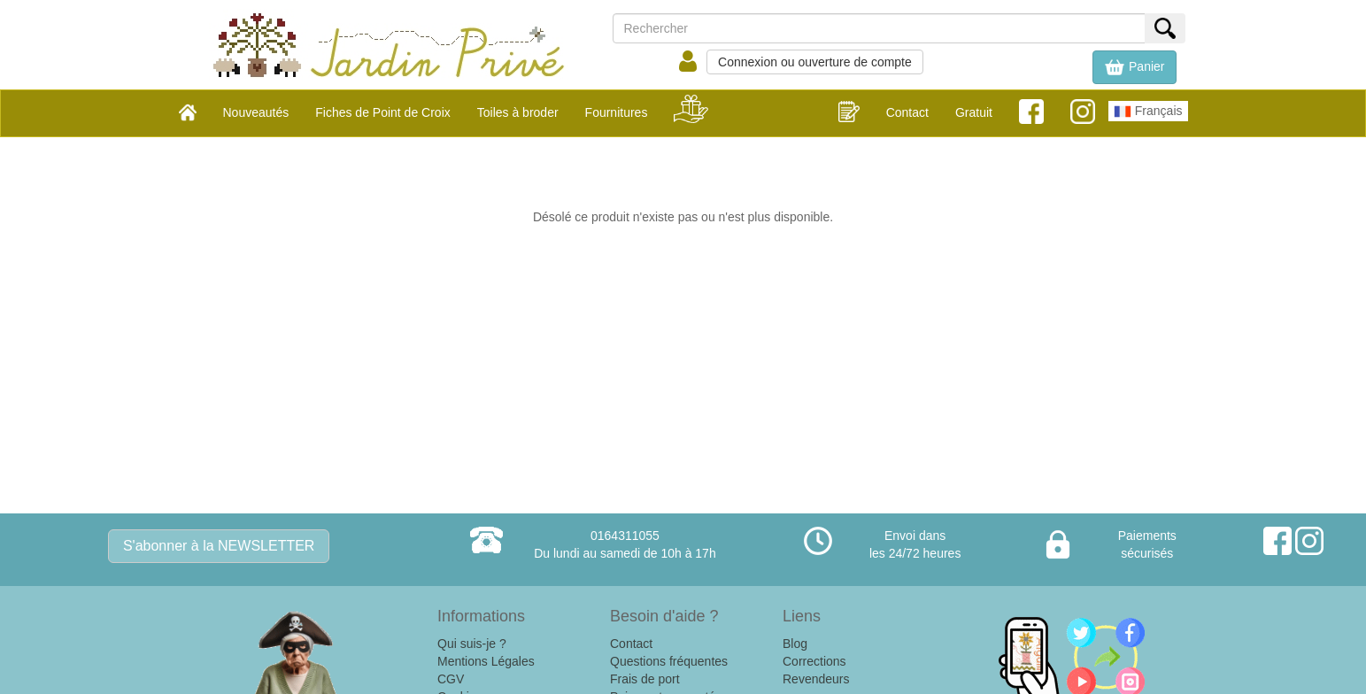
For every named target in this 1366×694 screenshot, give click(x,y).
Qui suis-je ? (471, 643)
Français (1148, 111)
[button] (1134, 67)
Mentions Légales (486, 661)
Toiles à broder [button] (518, 112)
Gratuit (973, 112)
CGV (450, 679)
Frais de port (645, 679)
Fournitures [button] (616, 112)
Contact (907, 112)
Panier (1134, 67)
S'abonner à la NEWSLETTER (218, 545)
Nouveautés (256, 112)
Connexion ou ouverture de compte (815, 62)
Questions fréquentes (669, 661)
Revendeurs (816, 679)
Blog (795, 643)
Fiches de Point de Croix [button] (383, 112)
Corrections (814, 661)
